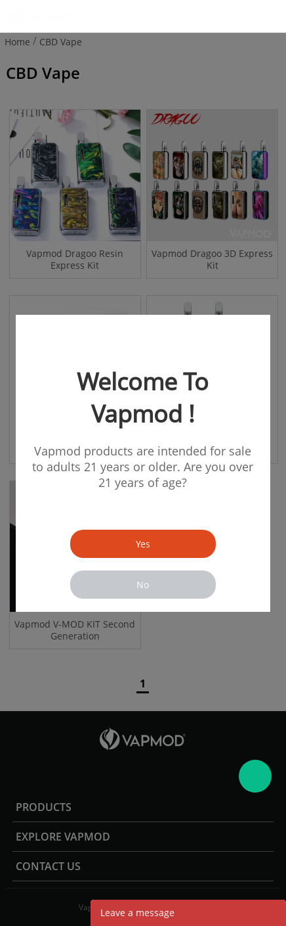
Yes (143, 544)
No (142, 584)
